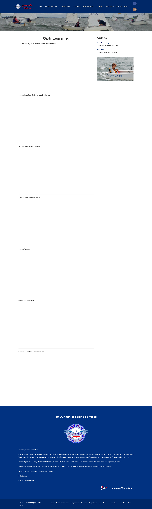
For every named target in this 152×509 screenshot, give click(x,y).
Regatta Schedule (89, 7)
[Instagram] (135, 9)
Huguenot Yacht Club (114, 488)
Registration (66, 7)
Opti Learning (103, 43)
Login (21, 505)
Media (101, 7)
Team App (119, 7)
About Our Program (52, 7)
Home (40, 7)
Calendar (77, 7)
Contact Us (110, 7)
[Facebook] (135, 3)
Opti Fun (100, 50)
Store (126, 7)
